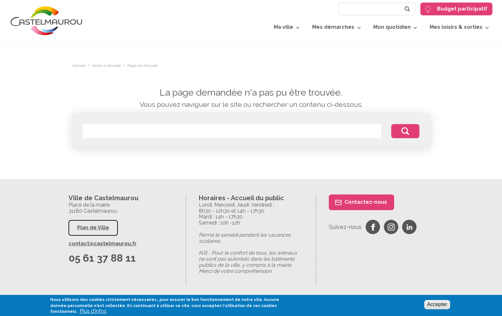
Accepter (437, 304)
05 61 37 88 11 (102, 258)
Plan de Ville (93, 228)
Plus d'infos (93, 311)
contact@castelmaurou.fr (103, 244)
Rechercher (407, 9)
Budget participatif (462, 9)
